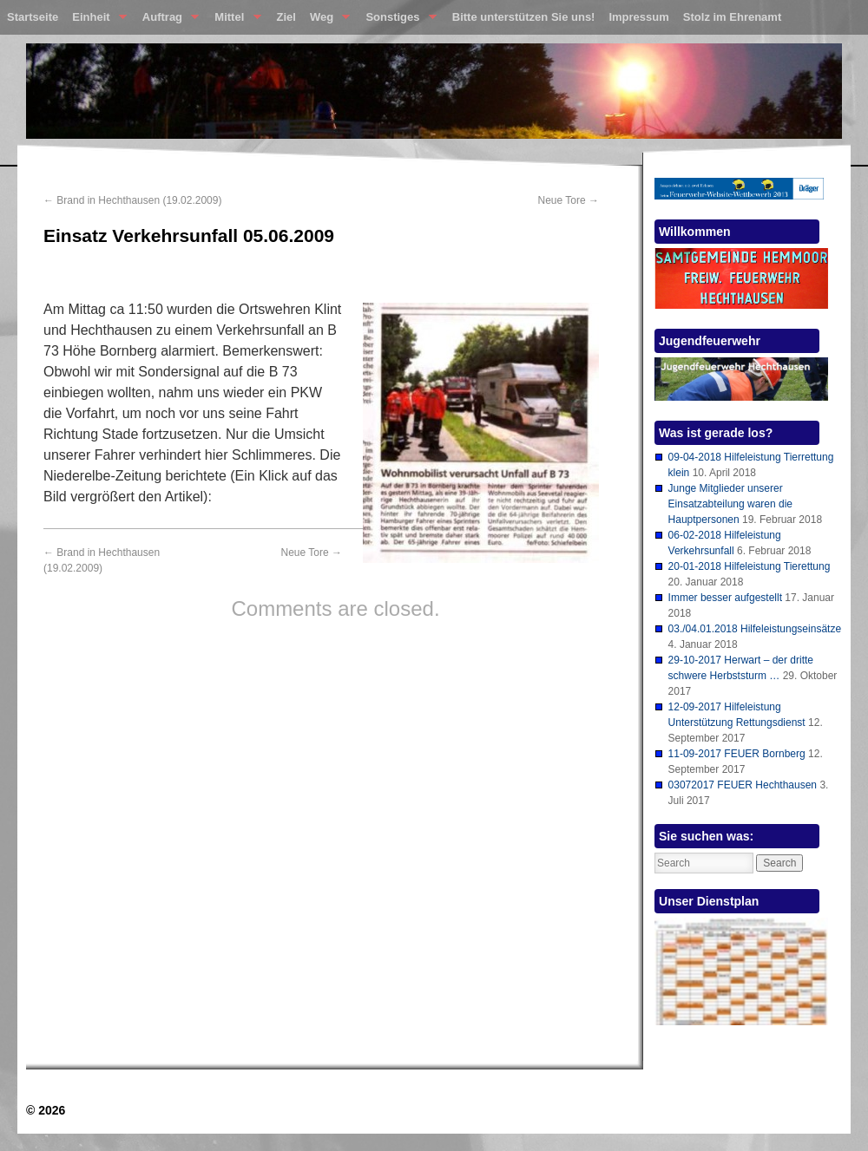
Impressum (638, 16)
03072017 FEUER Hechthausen (742, 785)
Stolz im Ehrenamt (732, 16)
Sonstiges (397, 20)
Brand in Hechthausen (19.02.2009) (132, 200)
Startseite (32, 16)
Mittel (233, 20)
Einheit (96, 20)
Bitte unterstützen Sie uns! (523, 16)
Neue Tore (568, 200)
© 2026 (45, 1110)
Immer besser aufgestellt (725, 598)
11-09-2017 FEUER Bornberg (737, 754)
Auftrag (167, 20)
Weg (326, 20)
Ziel (286, 16)
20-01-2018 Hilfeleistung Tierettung (749, 566)
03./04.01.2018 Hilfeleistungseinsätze (754, 629)
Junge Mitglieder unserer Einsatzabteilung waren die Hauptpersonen (730, 504)
